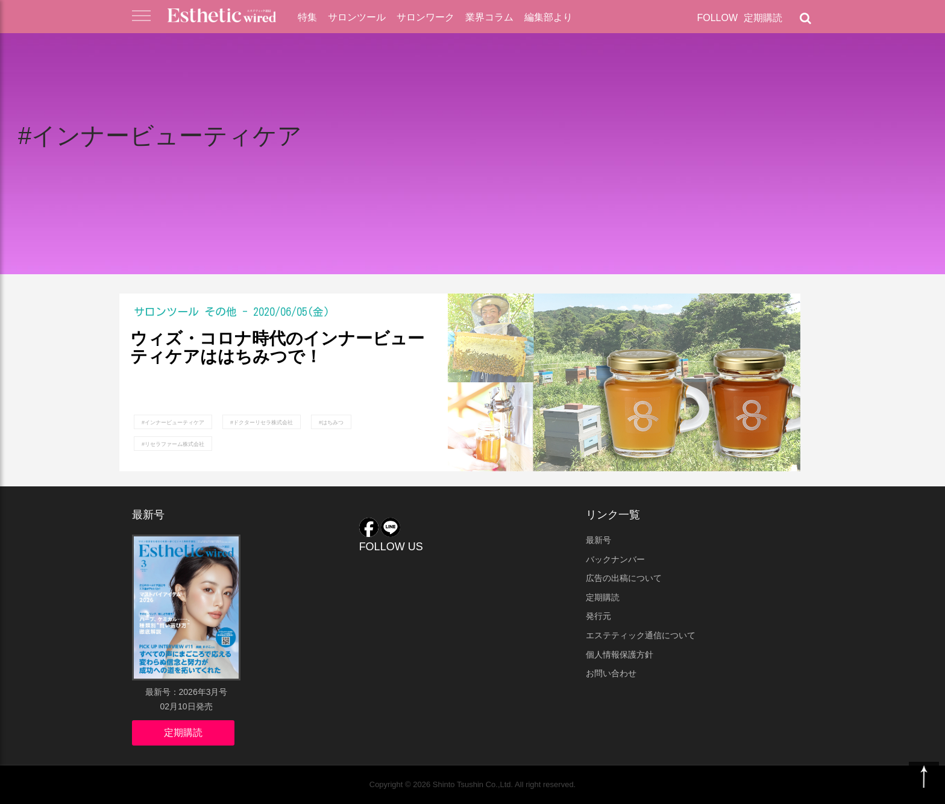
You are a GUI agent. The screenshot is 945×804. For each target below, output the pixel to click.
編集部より (548, 17)
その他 (220, 311)
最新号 (598, 540)
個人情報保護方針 (619, 654)
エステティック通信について (640, 635)
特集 (307, 17)
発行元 (598, 616)
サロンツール (357, 17)
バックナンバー (615, 559)
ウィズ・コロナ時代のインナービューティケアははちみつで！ (277, 348)
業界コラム (489, 17)
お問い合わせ (611, 673)
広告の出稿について (624, 578)
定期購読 (763, 18)
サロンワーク (425, 17)
